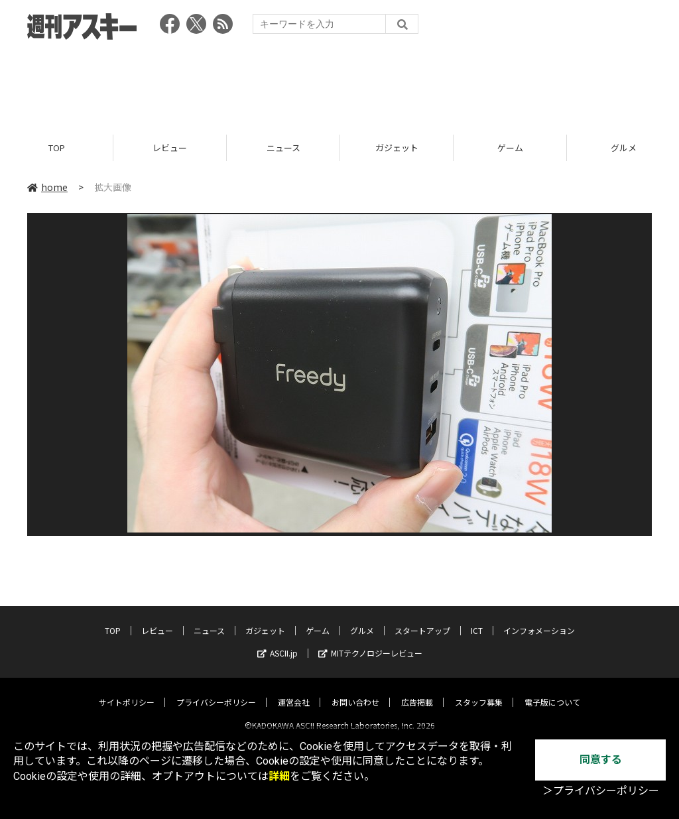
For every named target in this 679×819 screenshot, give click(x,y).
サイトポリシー (126, 691)
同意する (601, 759)
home (47, 187)
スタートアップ (422, 619)
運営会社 (294, 691)
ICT (477, 619)
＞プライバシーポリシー (600, 791)
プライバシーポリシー (216, 691)
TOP (56, 147)
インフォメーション (539, 619)
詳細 (279, 776)
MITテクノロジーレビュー (370, 642)
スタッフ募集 (479, 691)
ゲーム (510, 147)
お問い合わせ (355, 691)
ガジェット (396, 147)
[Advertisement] (339, 83)
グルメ (362, 619)
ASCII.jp (277, 642)
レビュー (170, 147)
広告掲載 (417, 691)
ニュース (283, 147)
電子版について (552, 691)
